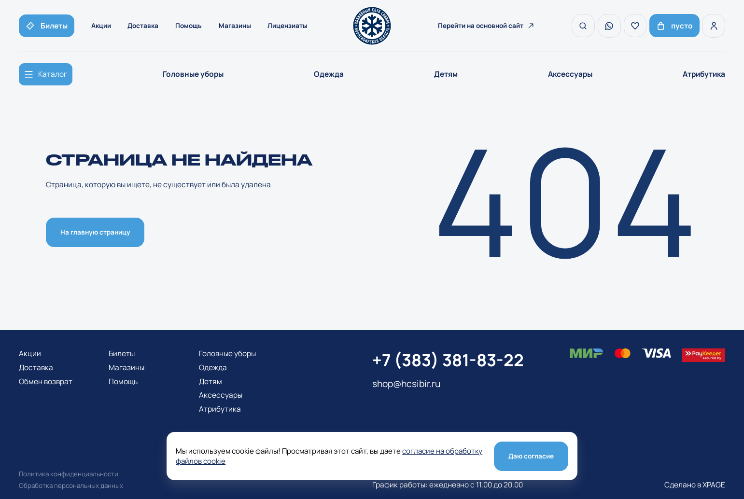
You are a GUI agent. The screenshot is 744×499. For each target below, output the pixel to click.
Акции (101, 25)
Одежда (329, 74)
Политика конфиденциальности (68, 474)
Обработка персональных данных (71, 485)
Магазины (235, 25)
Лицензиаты (288, 25)
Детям (446, 74)
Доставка (143, 25)
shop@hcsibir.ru (406, 383)
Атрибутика (704, 74)
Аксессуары (570, 74)
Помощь (188, 25)
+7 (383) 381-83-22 (448, 359)
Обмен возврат (45, 381)
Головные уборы (193, 74)
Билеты (122, 353)
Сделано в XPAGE (694, 485)
